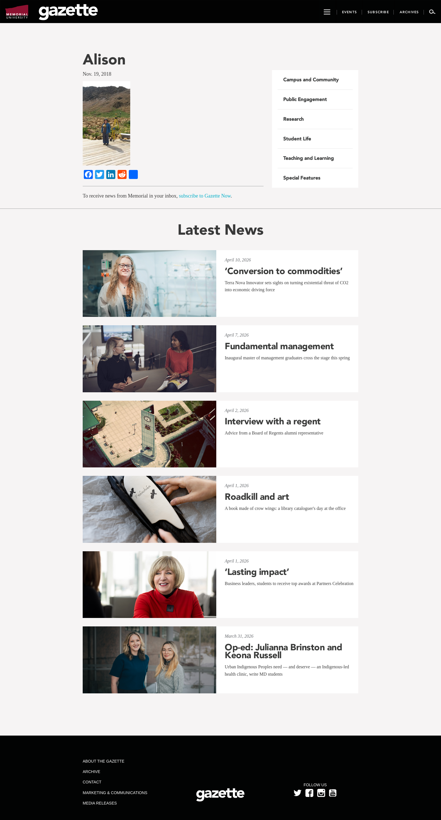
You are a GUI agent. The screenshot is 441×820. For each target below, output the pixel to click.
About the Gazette (103, 761)
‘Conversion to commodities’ (284, 271)
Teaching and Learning (308, 158)
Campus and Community (311, 79)
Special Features (301, 178)
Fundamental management (279, 346)
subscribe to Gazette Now (205, 196)
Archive (91, 771)
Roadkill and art (257, 497)
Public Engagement (305, 99)
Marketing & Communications (115, 792)
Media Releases (100, 803)
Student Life (297, 139)
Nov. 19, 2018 (97, 74)
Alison (104, 59)
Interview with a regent (273, 421)
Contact (92, 782)
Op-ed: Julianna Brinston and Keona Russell (283, 651)
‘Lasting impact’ (257, 572)
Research (293, 119)
